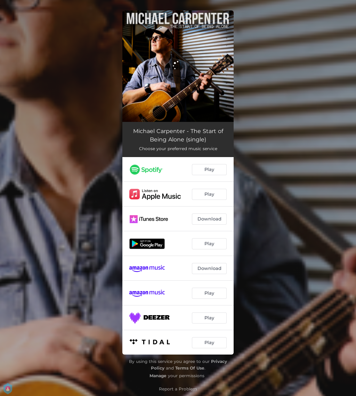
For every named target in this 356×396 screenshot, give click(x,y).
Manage (158, 375)
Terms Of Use (189, 368)
